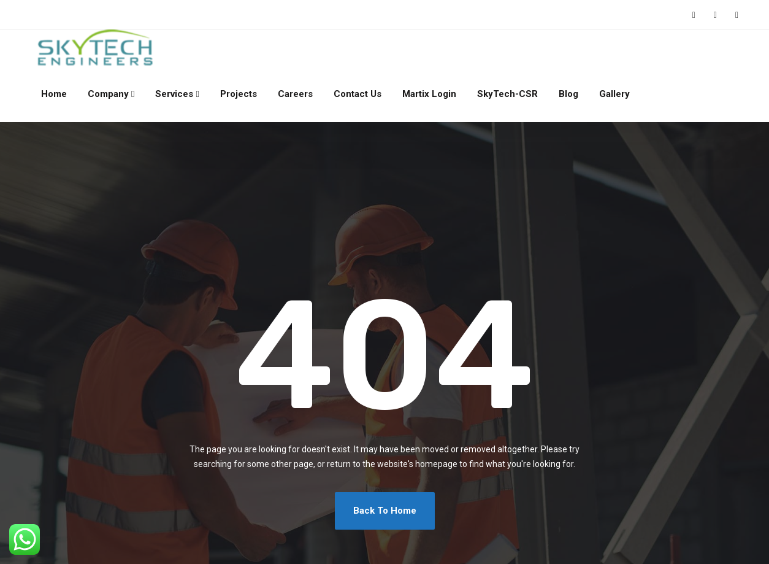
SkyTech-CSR (507, 93)
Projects (238, 93)
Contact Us (357, 93)
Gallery (614, 93)
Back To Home (384, 510)
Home (54, 93)
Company (108, 93)
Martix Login (429, 93)
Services (174, 93)
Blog (568, 93)
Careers (295, 93)
